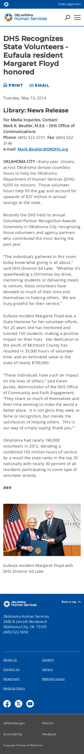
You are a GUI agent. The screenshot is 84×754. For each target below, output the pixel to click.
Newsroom (11, 679)
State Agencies (69, 4)
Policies (48, 723)
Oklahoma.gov (14, 723)
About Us (10, 660)
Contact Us (11, 669)
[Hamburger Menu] (77, 17)
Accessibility (12, 734)
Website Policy (14, 688)
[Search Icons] (67, 17)
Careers (48, 660)
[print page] (13, 85)
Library (47, 669)
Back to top (71, 601)
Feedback (49, 734)
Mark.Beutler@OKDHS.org (43, 149)
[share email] (39, 85)
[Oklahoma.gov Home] (6, 4)
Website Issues (53, 679)
